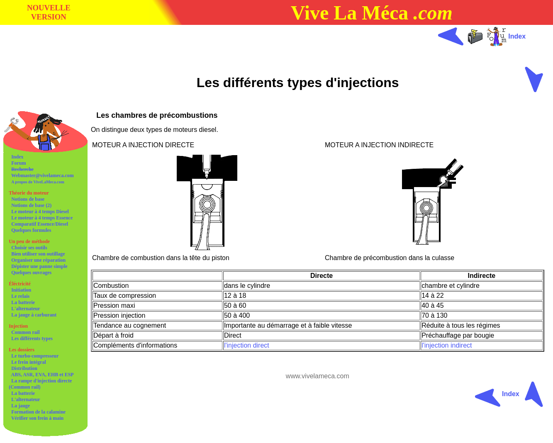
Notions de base (27, 199)
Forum (18, 163)
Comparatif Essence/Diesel (39, 224)
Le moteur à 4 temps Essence (42, 218)
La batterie (23, 302)
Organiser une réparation (38, 260)
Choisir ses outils (29, 248)
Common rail (25, 332)
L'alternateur (25, 309)
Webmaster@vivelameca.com (42, 175)
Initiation (21, 290)
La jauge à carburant (33, 315)
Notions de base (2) (31, 205)
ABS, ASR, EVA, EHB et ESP (42, 374)
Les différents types (32, 338)
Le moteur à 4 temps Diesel (40, 211)
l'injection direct (246, 345)
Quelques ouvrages (31, 272)
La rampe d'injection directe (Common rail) (40, 384)
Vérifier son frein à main (37, 418)
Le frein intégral (28, 362)
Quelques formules (31, 230)
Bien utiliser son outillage (38, 254)
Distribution (24, 368)
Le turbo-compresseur (34, 356)
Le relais (20, 296)
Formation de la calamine (38, 412)
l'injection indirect (446, 345)
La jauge (20, 406)
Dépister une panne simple (39, 266)
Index (17, 157)
